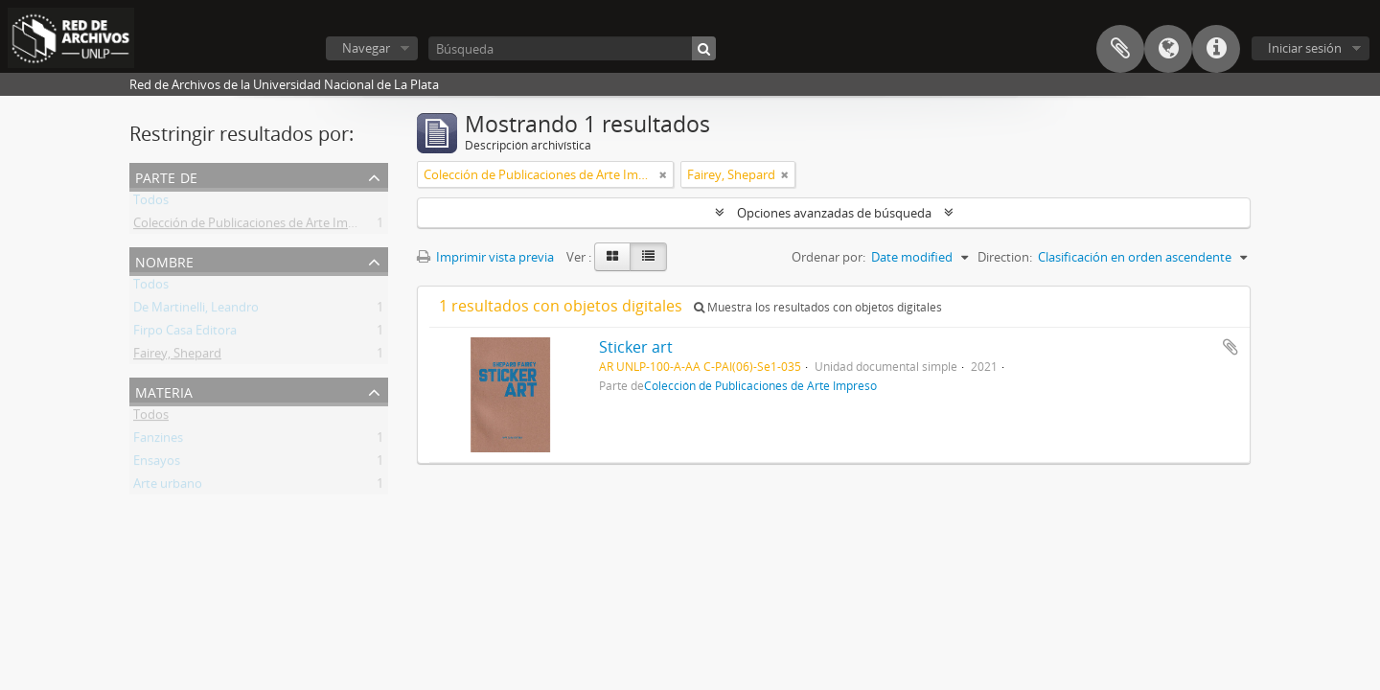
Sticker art (636, 346)
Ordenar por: (828, 256)
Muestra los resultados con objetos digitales (818, 307)
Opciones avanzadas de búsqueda (834, 212)
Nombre (164, 260)
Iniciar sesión (1305, 48)
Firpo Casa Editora (185, 333)
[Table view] (648, 256)
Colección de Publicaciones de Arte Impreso (256, 226)
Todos (151, 203)
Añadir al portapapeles (1230, 346)
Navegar (366, 48)
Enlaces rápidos (1216, 49)
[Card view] (612, 256)
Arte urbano (167, 486)
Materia (164, 390)
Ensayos (156, 463)
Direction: (1005, 256)
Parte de (166, 176)
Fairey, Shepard (177, 356)
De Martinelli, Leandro (196, 310)
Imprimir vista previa (485, 256)
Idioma (1168, 49)
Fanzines (158, 440)
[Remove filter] (663, 174)
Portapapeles (1120, 49)
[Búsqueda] (572, 48)
